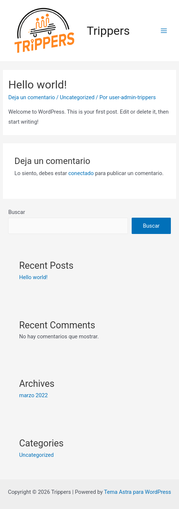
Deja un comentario (31, 97)
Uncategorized (77, 97)
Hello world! (33, 277)
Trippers (108, 31)
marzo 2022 (33, 395)
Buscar (16, 212)
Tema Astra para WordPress (137, 492)
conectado (81, 173)
